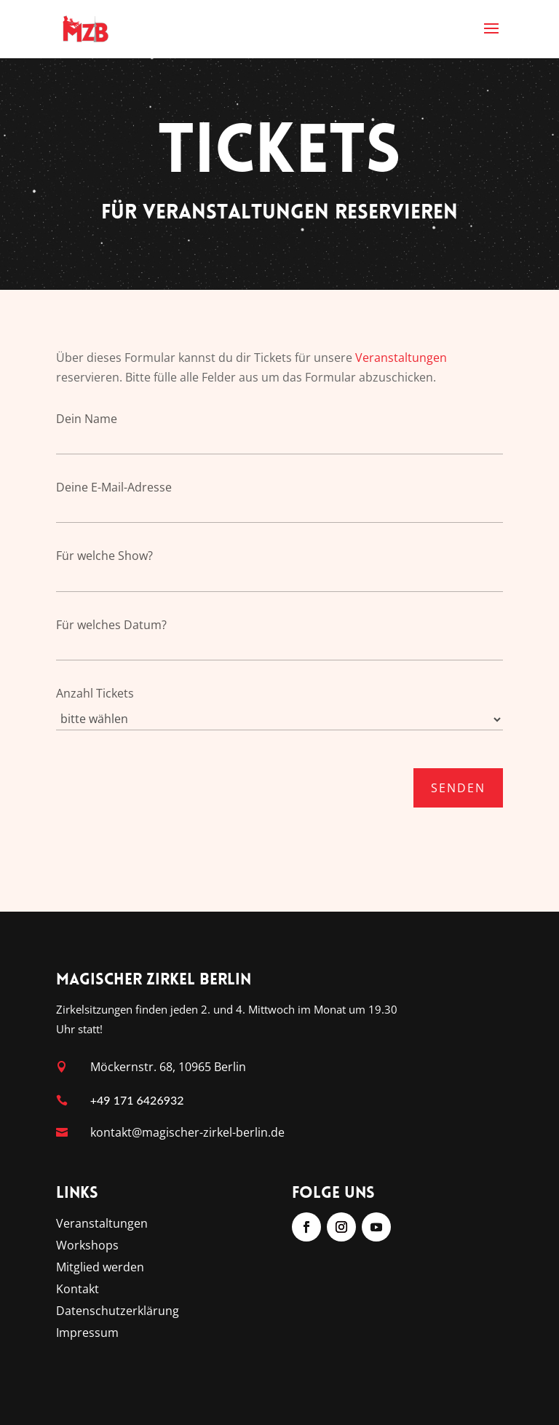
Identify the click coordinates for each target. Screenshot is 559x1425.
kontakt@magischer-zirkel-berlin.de (187, 1132)
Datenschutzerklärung (117, 1312)
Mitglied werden (100, 1268)
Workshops (87, 1246)
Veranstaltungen (401, 358)
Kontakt (77, 1290)
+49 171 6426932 (137, 1100)
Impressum (87, 1334)
